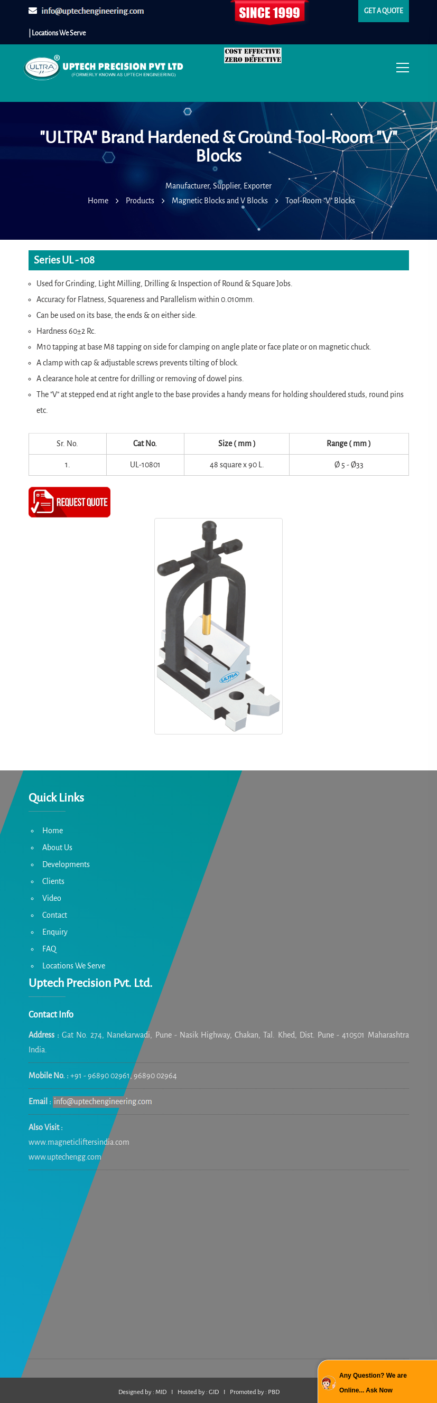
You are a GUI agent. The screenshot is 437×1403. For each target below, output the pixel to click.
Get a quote (383, 11)
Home (52, 830)
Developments (66, 864)
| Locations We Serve (57, 33)
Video (51, 898)
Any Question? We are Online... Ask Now (373, 1383)
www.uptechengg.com (65, 1157)
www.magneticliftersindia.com (79, 1142)
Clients (53, 881)
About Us (57, 847)
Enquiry (55, 932)
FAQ (49, 949)
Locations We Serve (73, 966)
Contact (54, 915)
